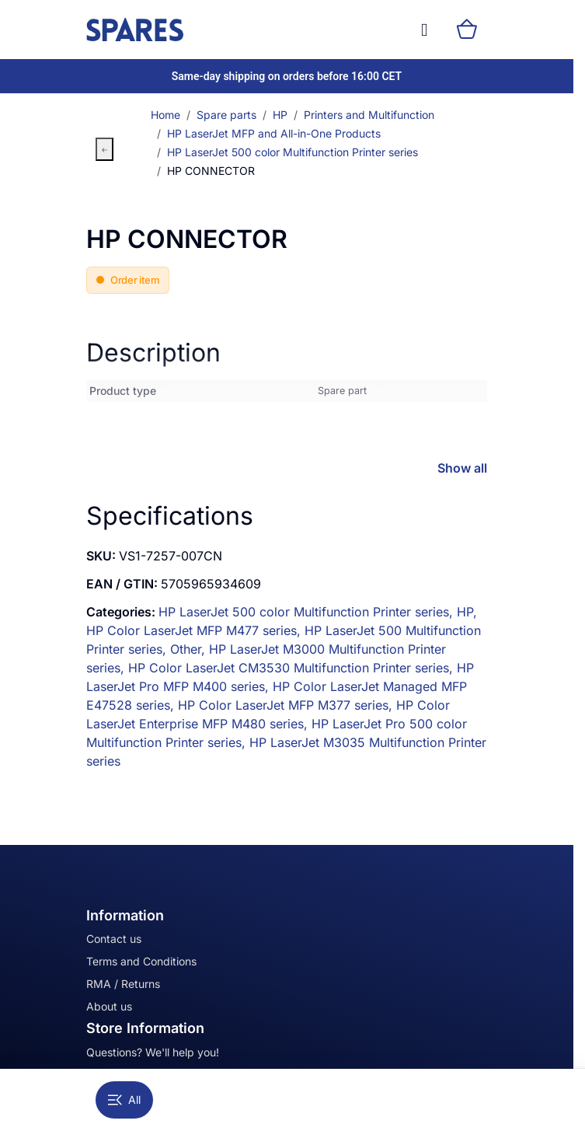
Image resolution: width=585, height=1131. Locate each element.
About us (109, 1006)
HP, (467, 612)
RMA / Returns (123, 983)
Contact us (113, 938)
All (124, 1099)
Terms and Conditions (141, 961)
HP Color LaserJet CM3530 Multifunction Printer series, (292, 667)
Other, (189, 649)
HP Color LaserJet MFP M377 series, (287, 705)
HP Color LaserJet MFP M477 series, (195, 630)
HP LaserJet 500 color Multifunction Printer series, (307, 612)
